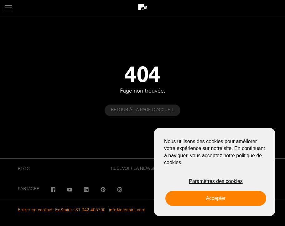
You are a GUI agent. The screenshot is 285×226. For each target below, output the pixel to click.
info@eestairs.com (127, 210)
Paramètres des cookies (216, 181)
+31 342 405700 (89, 210)
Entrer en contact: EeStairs (45, 210)
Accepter (215, 198)
